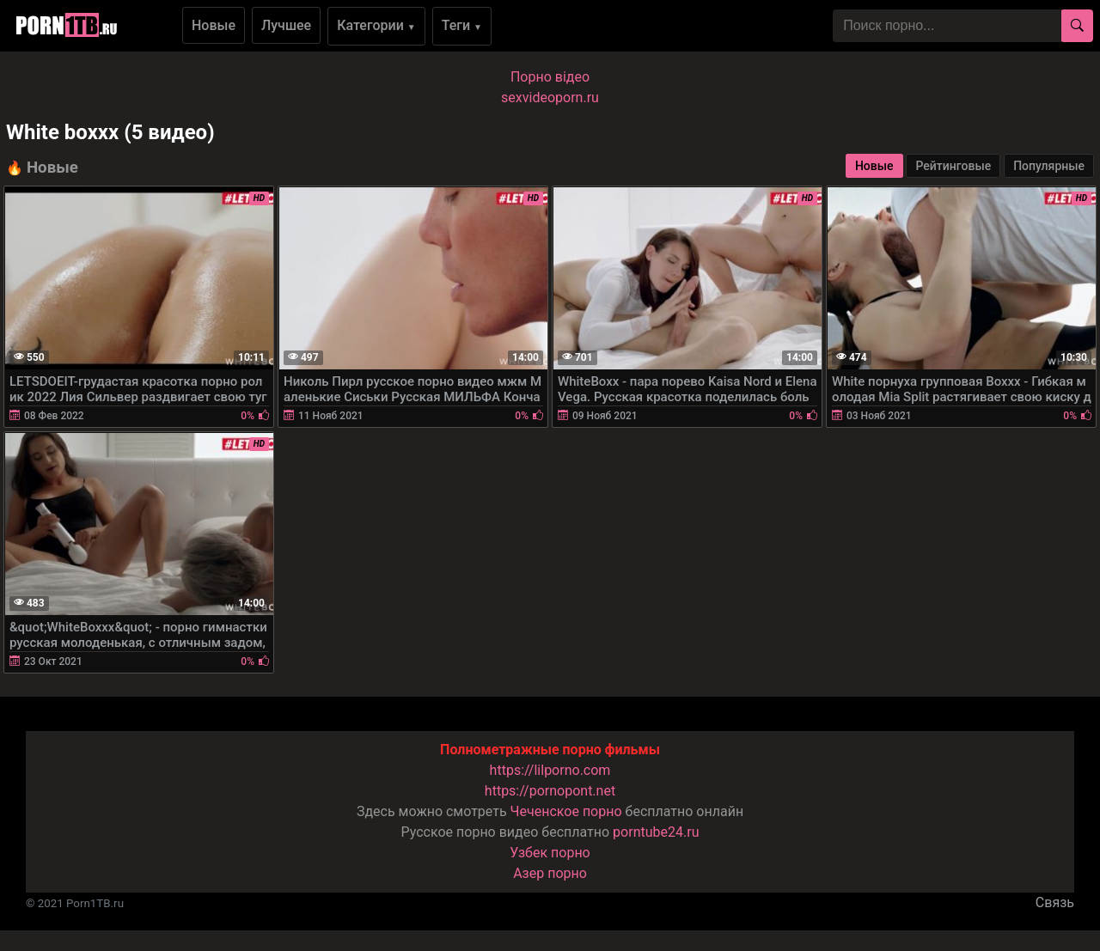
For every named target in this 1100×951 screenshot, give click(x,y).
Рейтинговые (953, 166)
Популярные (1049, 166)
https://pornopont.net (550, 791)
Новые (213, 25)
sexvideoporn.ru (550, 97)
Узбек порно (550, 852)
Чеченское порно (566, 811)
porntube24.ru (656, 832)
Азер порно (550, 873)
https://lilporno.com (550, 770)
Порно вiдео (550, 77)
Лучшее (286, 25)
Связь (1055, 902)
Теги (462, 25)
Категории (376, 25)
